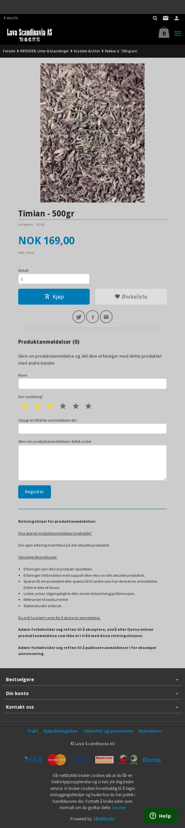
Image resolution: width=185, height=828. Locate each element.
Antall (23, 270)
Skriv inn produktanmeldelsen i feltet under (92, 459)
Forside (9, 50)
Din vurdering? (30, 396)
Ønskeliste (131, 296)
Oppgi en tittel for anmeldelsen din (92, 426)
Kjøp (54, 296)
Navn (92, 381)
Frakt (33, 731)
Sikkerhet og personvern (108, 731)
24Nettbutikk (104, 819)
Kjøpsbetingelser (61, 731)
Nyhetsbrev (150, 731)
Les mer (119, 807)
